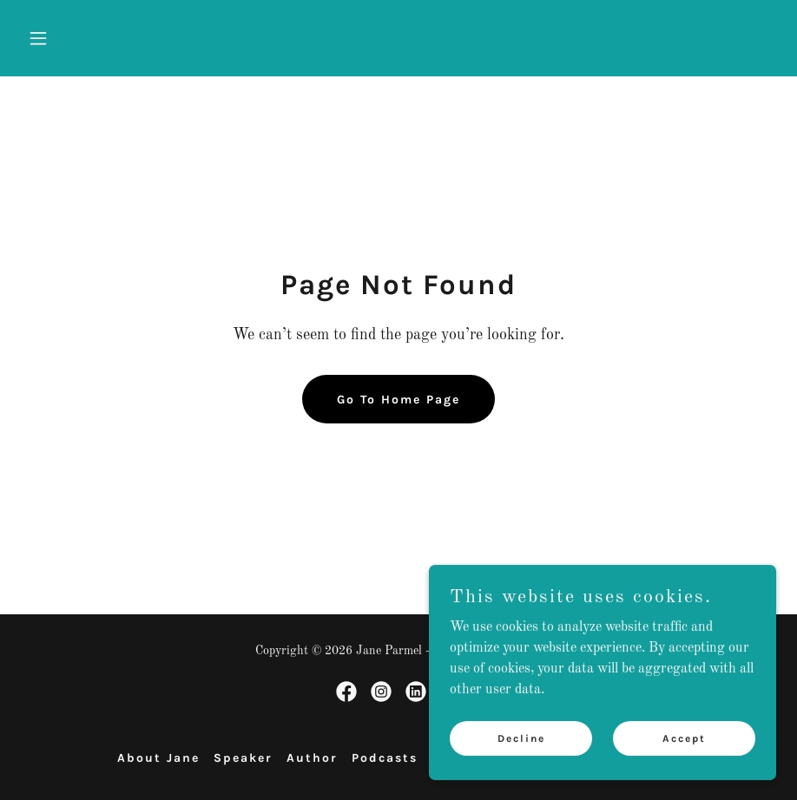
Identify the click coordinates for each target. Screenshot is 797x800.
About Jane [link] (158, 758)
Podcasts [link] (385, 758)
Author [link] (312, 758)
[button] (78, 38)
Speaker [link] (243, 758)
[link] (346, 691)
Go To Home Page (398, 399)
